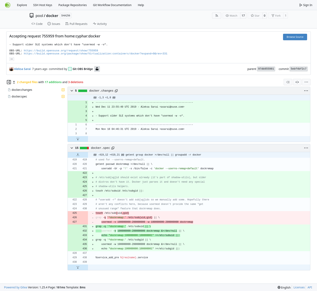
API (309, 287)
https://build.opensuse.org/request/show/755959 (61, 50)
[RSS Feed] (216, 16)
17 (243, 15)
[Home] (7, 5)
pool (39, 16)
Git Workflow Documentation (112, 5)
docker (52, 16)
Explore (22, 5)
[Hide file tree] (9, 82)
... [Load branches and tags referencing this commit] (12, 58)
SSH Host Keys (42, 5)
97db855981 (266, 68)
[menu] (306, 82)
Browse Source (295, 37)
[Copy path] (116, 91)
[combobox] (288, 82)
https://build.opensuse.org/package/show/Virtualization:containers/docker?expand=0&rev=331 (95, 53)
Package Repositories (72, 5)
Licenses (299, 287)
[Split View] (297, 82)
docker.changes (101, 90)
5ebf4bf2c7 (298, 68)
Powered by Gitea (15, 287)
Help (141, 5)
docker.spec (100, 148)
